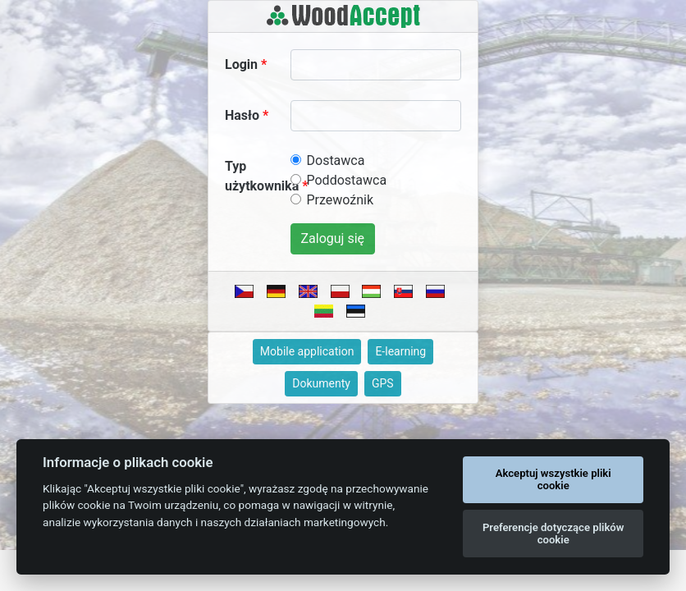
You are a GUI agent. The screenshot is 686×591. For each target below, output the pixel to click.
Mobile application (307, 351)
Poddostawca (347, 180)
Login (241, 64)
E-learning (400, 351)
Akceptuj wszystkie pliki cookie (553, 479)
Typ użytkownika (262, 176)
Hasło (242, 115)
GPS (383, 383)
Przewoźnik (340, 200)
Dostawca (336, 160)
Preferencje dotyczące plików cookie (553, 534)
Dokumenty (321, 383)
